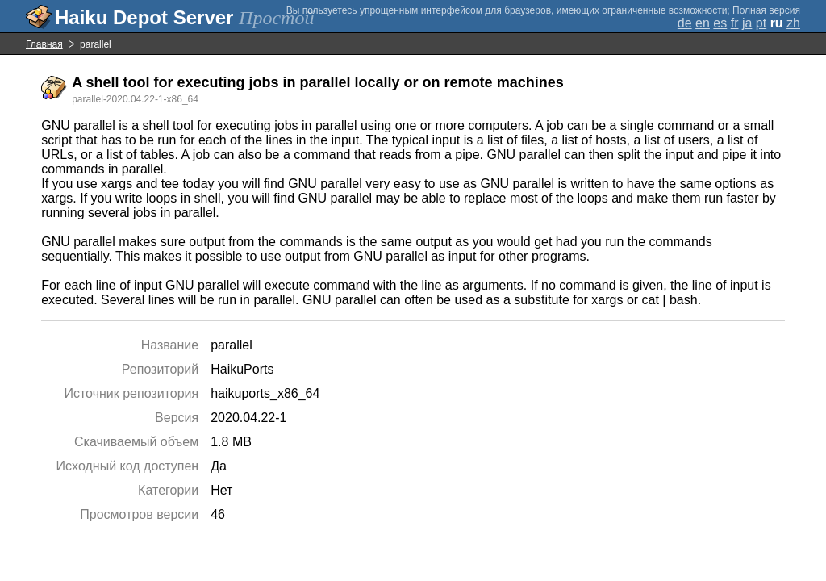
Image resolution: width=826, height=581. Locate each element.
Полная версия (766, 10)
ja (747, 23)
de (685, 23)
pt (761, 23)
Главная (44, 44)
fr (735, 23)
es (720, 23)
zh (793, 23)
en (702, 23)
